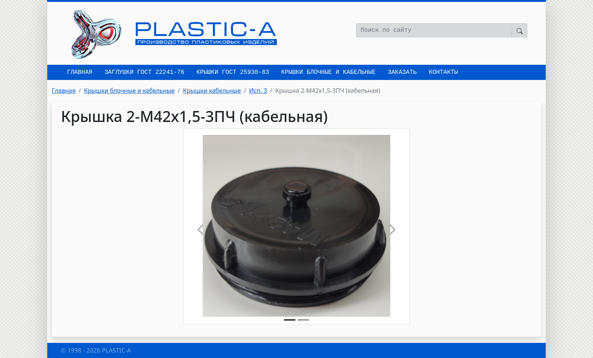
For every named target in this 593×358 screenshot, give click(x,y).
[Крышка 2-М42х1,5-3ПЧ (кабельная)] (289, 320)
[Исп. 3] (303, 320)
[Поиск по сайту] (434, 30)
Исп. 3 (258, 90)
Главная (79, 72)
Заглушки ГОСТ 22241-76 (144, 72)
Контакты (443, 72)
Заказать (402, 72)
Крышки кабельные (212, 90)
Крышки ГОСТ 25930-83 (232, 72)
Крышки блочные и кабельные (328, 72)
